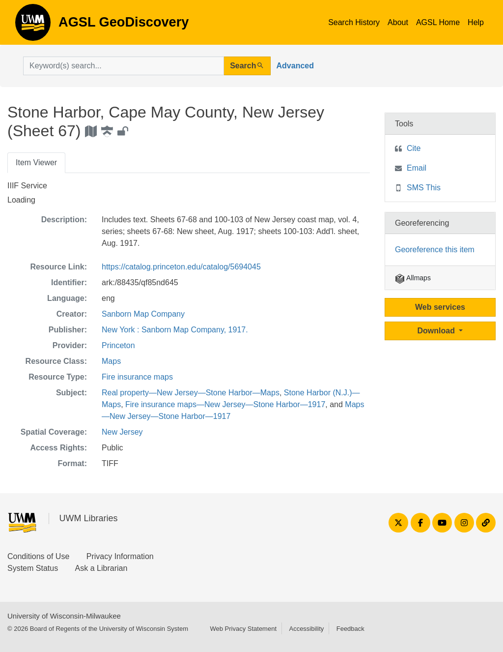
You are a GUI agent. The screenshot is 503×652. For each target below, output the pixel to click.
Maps (111, 361)
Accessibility (306, 628)
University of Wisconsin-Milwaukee (64, 616)
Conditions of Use (38, 556)
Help (476, 22)
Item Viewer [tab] (36, 162)
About (398, 22)
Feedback (350, 628)
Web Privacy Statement (243, 628)
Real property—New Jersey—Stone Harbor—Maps (190, 392)
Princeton (118, 345)
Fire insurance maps (137, 377)
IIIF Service (27, 185)
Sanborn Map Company (143, 314)
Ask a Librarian (101, 568)
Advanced (295, 65)
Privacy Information (120, 556)
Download (437, 330)
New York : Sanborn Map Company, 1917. (175, 330)
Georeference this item (435, 249)
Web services (440, 307)
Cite (413, 148)
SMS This (424, 187)
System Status (32, 568)
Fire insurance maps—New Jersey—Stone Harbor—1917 (225, 404)
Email (416, 168)
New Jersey (122, 432)
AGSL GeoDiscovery (33, 25)
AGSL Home (438, 22)
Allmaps (413, 278)
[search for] (123, 66)
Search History (354, 22)
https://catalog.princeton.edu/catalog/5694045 (181, 267)
